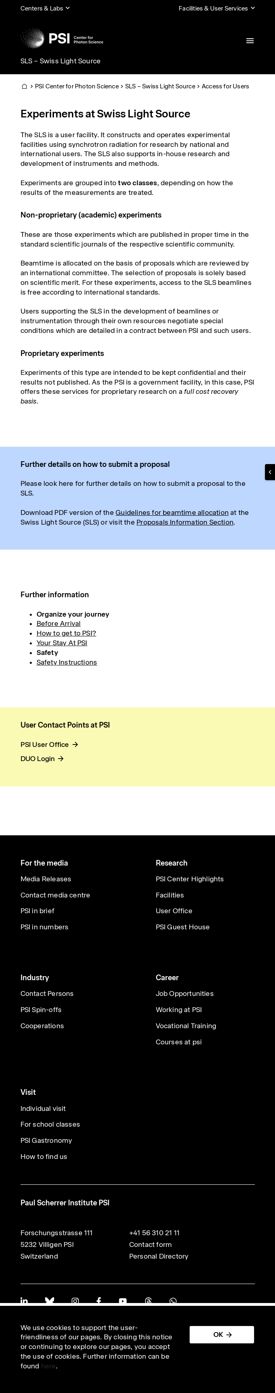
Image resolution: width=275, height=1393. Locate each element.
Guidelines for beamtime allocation (172, 512)
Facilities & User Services (213, 8)
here (48, 1366)
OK (218, 1334)
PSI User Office (45, 744)
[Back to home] (62, 38)
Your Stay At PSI (62, 643)
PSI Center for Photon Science (77, 86)
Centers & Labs (42, 8)
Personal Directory (159, 1256)
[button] (270, 472)
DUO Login (38, 759)
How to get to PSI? (67, 633)
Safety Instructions (67, 662)
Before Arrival (59, 623)
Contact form (150, 1244)
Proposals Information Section (185, 522)
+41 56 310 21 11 (154, 1233)
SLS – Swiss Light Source (61, 61)
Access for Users (225, 86)
